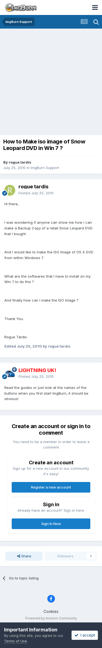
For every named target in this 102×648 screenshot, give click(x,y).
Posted (36, 193)
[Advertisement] (51, 82)
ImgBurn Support (45, 167)
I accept (85, 635)
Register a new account (51, 487)
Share (24, 556)
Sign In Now (51, 523)
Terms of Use (15, 641)
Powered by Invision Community (51, 618)
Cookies (51, 611)
